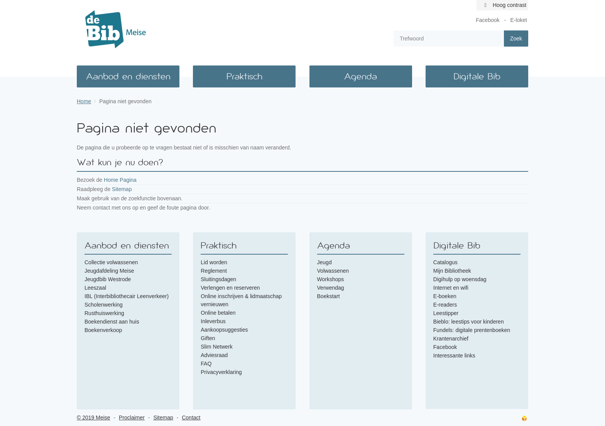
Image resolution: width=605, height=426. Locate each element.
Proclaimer (132, 417)
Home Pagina (120, 180)
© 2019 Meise (93, 417)
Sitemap (122, 189)
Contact (191, 417)
